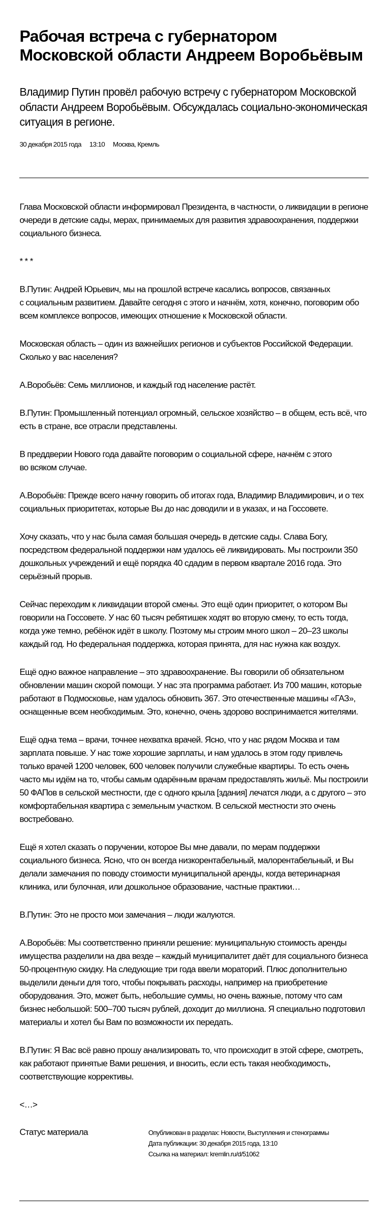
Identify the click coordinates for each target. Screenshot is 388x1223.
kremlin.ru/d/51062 (234, 1154)
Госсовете (307, 509)
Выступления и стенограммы (288, 1132)
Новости (232, 1132)
